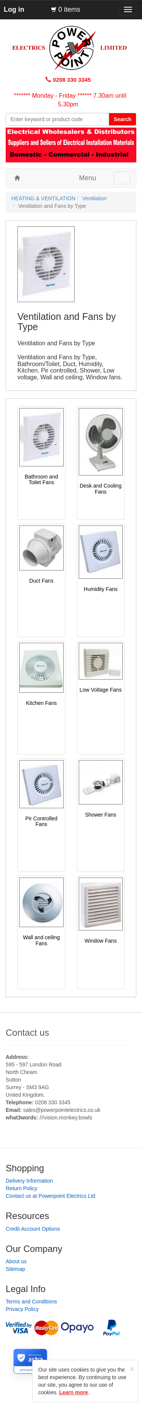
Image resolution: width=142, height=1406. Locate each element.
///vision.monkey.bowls (65, 1118)
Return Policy (21, 1188)
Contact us (27, 1032)
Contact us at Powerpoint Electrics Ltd (50, 1196)
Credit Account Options (33, 1229)
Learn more (73, 1392)
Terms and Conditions (31, 1301)
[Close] (132, 1369)
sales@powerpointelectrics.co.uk (61, 1110)
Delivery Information (29, 1181)
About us (16, 1261)
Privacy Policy (22, 1309)
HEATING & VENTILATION (43, 198)
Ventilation (94, 198)
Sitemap (15, 1269)
